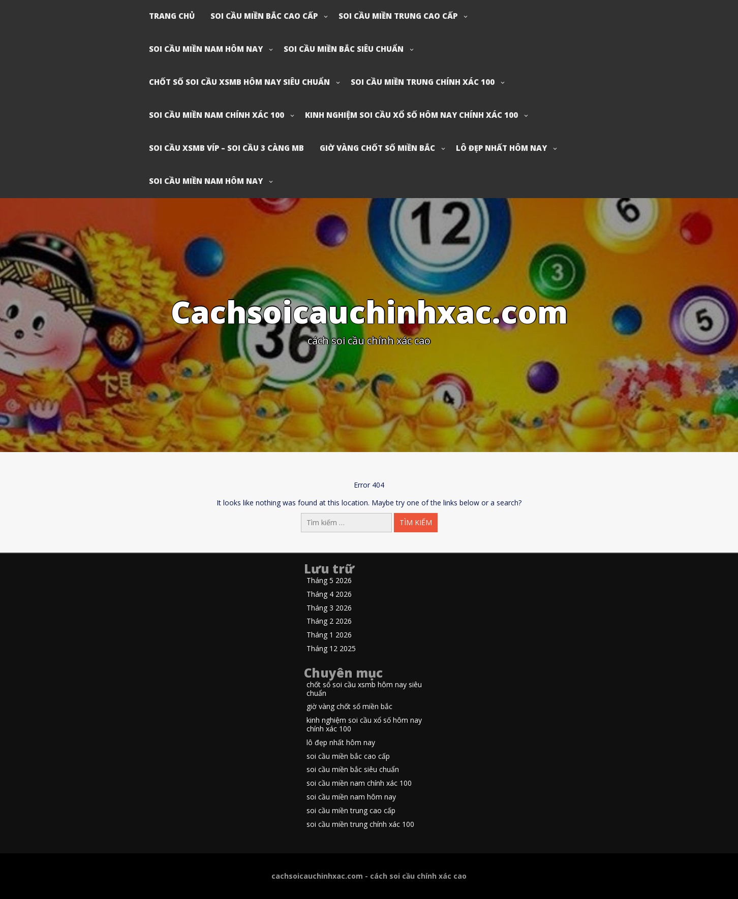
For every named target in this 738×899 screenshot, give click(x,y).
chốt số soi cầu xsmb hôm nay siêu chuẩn (239, 82)
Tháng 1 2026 (329, 635)
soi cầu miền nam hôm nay (206, 49)
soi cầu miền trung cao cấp (398, 16)
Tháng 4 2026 (329, 594)
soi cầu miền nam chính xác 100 (216, 115)
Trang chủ (172, 16)
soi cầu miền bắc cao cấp (264, 16)
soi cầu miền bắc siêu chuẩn (344, 49)
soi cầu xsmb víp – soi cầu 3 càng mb (226, 148)
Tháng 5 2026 (329, 580)
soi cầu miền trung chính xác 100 (423, 82)
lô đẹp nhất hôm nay (501, 148)
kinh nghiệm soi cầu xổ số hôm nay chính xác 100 (411, 115)
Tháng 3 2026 (329, 608)
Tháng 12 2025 (331, 649)
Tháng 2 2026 (329, 621)
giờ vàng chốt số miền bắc (377, 148)
